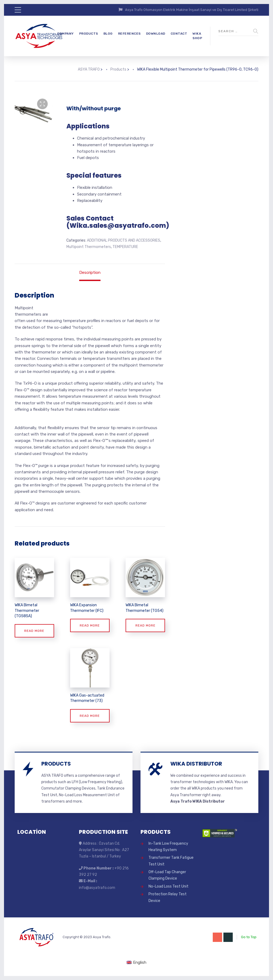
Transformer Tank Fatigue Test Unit (171, 860)
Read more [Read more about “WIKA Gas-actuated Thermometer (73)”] (90, 716)
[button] (42, 104)
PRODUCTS (88, 33)
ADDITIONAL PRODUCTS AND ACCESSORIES (123, 240)
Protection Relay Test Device (167, 897)
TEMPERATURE (125, 247)
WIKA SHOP (197, 36)
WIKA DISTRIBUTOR (196, 763)
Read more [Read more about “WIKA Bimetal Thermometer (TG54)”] (145, 625)
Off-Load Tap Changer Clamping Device (167, 875)
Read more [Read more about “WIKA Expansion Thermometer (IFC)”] (90, 625)
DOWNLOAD (155, 33)
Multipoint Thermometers (88, 247)
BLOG (108, 33)
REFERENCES (129, 33)
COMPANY (65, 33)
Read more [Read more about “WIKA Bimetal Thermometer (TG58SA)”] (34, 631)
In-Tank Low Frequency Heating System (168, 846)
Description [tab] (90, 272)
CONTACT (179, 33)
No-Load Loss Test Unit (168, 886)
